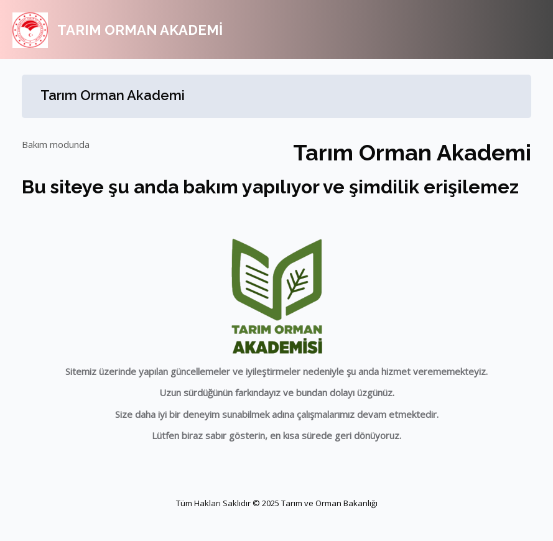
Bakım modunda (56, 144)
